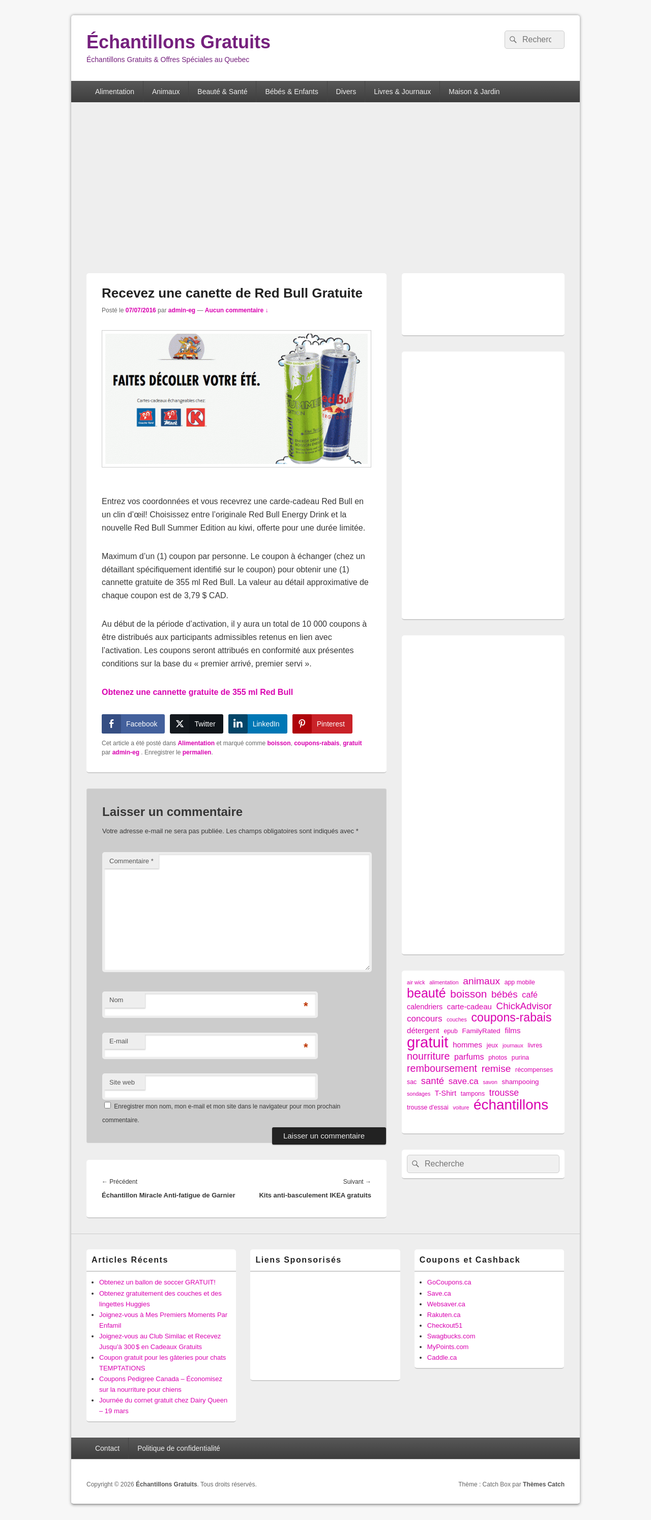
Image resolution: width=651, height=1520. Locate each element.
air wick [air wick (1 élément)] (416, 982)
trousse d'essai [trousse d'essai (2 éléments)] (428, 1107)
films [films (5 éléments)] (512, 1030)
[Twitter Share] (196, 724)
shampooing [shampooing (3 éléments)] (520, 1082)
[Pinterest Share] (322, 724)
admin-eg (181, 310)
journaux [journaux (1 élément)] (512, 1045)
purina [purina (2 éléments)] (520, 1057)
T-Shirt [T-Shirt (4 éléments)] (445, 1093)
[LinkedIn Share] (257, 724)
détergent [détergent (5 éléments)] (423, 1030)
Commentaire (131, 861)
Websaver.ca (446, 1304)
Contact (107, 1448)
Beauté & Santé (222, 91)
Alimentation (114, 91)
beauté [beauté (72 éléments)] (426, 993)
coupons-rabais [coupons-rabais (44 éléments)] (511, 1017)
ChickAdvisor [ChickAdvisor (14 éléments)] (524, 1006)
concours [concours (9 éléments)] (424, 1018)
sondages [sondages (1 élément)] (418, 1094)
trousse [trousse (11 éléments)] (504, 1093)
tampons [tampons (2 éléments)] (473, 1093)
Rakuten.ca (444, 1315)
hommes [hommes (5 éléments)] (467, 1044)
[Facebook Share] (133, 724)
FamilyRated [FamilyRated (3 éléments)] (481, 1031)
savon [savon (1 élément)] (490, 1082)
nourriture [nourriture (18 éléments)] (428, 1056)
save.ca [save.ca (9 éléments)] (464, 1081)
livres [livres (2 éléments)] (534, 1045)
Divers (346, 91)
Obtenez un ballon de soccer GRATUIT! (157, 1282)
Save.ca (439, 1293)
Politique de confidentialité (178, 1448)
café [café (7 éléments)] (530, 994)
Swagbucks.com (451, 1336)
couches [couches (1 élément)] (457, 1019)
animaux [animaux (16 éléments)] (481, 981)
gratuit (352, 743)
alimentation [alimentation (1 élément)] (443, 982)
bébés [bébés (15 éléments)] (504, 994)
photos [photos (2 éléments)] (497, 1057)
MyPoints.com (448, 1347)
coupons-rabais (316, 743)
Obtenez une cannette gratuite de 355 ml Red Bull (197, 692)
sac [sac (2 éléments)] (412, 1082)
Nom (116, 1000)
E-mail (118, 1041)
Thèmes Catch (544, 1484)
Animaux (166, 91)
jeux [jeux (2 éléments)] (492, 1045)
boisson (278, 743)
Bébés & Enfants (291, 91)
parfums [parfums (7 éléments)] (469, 1056)
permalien (197, 752)
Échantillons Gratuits (178, 42)
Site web (122, 1082)
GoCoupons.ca (449, 1282)
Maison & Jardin (474, 91)
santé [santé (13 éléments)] (432, 1080)
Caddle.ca (442, 1357)
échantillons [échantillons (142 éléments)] (511, 1104)
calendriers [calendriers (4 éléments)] (424, 1007)
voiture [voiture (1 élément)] (461, 1107)
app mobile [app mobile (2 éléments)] (520, 982)
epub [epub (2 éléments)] (450, 1031)
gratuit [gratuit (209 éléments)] (428, 1042)
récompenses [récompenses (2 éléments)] (534, 1069)
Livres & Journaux (402, 91)
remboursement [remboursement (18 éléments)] (442, 1068)
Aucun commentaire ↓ (237, 310)
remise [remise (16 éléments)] (496, 1068)
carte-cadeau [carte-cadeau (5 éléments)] (469, 1006)
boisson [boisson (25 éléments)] (468, 993)
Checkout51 (444, 1325)
